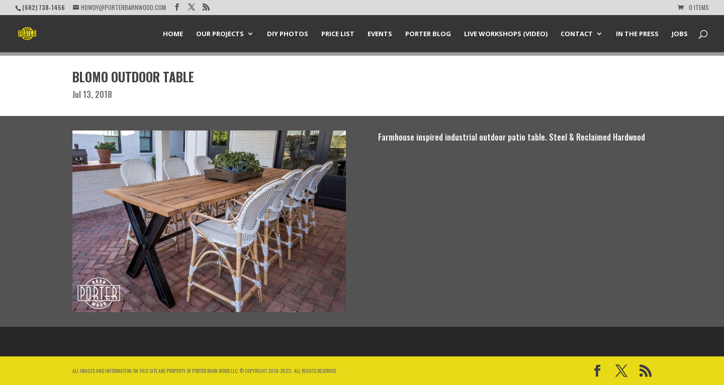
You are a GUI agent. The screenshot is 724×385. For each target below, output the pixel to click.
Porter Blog (428, 34)
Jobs (680, 34)
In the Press (637, 34)
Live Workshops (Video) (506, 34)
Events (380, 34)
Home (173, 34)
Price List (337, 34)
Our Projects (220, 34)
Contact (577, 34)
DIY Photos (287, 34)
